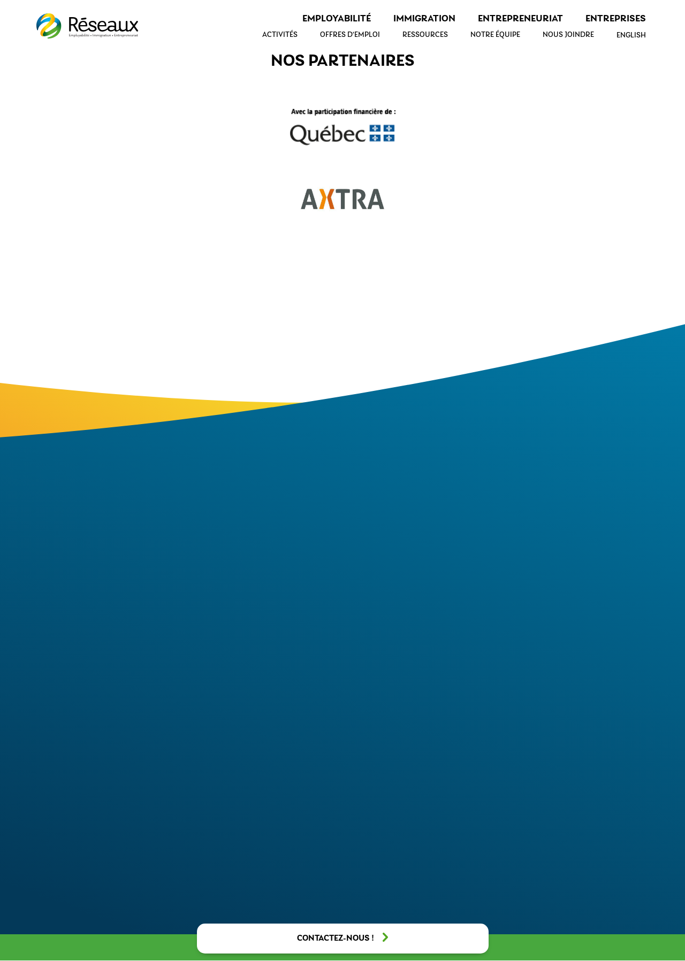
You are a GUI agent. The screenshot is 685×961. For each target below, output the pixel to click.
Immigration (424, 19)
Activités (280, 35)
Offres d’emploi (350, 35)
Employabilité (336, 19)
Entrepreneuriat (520, 19)
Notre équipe (495, 35)
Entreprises (615, 19)
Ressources (425, 35)
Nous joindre (568, 35)
